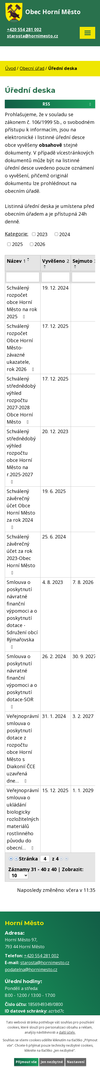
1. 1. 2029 (83, 790)
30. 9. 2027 (84, 656)
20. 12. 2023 (55, 431)
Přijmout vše (26, 1062)
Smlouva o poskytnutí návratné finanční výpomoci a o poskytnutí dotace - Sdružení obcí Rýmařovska (22, 614)
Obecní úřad (32, 68)
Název (16, 261)
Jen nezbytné (52, 1062)
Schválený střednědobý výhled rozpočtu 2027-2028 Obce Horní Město (21, 400)
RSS (68, 103)
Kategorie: (16, 234)
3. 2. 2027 (83, 716)
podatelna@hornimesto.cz (31, 969)
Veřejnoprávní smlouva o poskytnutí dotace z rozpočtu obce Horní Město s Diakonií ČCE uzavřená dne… (23, 748)
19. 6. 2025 (54, 491)
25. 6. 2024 (54, 536)
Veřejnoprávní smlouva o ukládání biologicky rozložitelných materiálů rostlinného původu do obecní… (23, 819)
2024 (64, 234)
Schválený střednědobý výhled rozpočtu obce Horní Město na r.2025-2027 (21, 456)
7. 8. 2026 (83, 582)
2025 (17, 244)
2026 (39, 244)
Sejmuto (85, 261)
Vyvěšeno (55, 261)
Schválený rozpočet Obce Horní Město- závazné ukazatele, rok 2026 (21, 347)
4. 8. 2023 (52, 582)
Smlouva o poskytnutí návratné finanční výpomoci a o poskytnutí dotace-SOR (22, 681)
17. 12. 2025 (55, 326)
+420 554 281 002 (24, 29)
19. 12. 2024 (55, 288)
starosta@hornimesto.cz (32, 36)
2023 (42, 234)
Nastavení (76, 1062)
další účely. (67, 1032)
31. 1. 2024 (54, 716)
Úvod (10, 68)
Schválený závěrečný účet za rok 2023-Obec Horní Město (21, 554)
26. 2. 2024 (54, 656)
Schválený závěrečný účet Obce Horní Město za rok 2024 (21, 509)
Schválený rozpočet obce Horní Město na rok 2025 (22, 302)
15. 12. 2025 (55, 790)
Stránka (28, 858)
